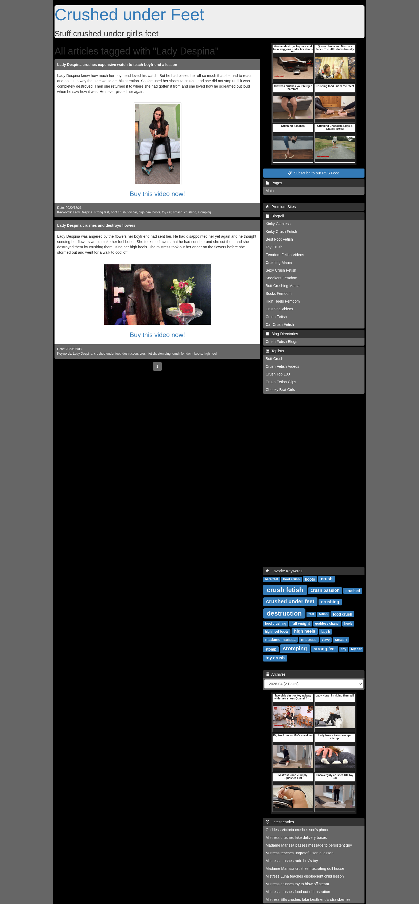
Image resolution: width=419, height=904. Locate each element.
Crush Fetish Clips (281, 382)
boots (198, 353)
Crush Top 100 (278, 374)
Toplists (275, 351)
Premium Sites (281, 207)
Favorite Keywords (284, 571)
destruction (130, 353)
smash (178, 212)
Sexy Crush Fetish (281, 270)
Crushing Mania (279, 262)
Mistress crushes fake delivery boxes (296, 837)
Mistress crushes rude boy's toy (292, 861)
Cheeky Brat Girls (280, 390)
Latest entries (280, 822)
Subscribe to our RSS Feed (313, 173)
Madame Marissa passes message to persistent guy (309, 845)
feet (311, 614)
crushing (190, 212)
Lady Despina (82, 212)
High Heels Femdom (283, 301)
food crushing (275, 623)
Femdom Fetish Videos (285, 255)
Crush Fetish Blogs (281, 341)
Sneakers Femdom (281, 278)
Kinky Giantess (278, 224)
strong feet (101, 212)
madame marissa (280, 639)
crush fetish (148, 353)
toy (344, 649)
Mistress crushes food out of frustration (298, 892)
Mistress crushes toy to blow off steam (297, 884)
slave (326, 639)
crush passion (325, 590)
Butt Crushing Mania (283, 286)
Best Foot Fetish (279, 239)
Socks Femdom (279, 293)
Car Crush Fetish (280, 324)
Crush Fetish (276, 317)
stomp (270, 649)
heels (348, 623)
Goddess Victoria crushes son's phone (297, 830)
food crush (342, 614)
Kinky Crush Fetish (281, 231)
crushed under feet (107, 353)
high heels (304, 631)
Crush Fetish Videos (282, 366)
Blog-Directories (282, 334)
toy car (132, 212)
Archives (276, 674)
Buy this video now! (157, 193)
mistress (309, 639)
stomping (204, 212)
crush (327, 579)
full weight (301, 623)
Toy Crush (274, 247)
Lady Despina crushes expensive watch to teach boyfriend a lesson (117, 64)
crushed (353, 590)
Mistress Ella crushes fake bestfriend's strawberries (308, 899)
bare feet (271, 579)
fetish (323, 614)
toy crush (275, 658)
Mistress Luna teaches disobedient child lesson (305, 876)
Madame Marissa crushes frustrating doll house (305, 868)
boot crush (118, 212)
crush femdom (182, 353)
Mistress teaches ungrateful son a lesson (299, 853)
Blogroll (275, 216)
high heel (210, 353)
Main (270, 191)
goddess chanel (327, 623)
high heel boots (149, 212)
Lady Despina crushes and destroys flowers (96, 225)
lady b (325, 631)
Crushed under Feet (129, 14)
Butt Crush (274, 359)
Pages (274, 183)
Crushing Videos (279, 309)
